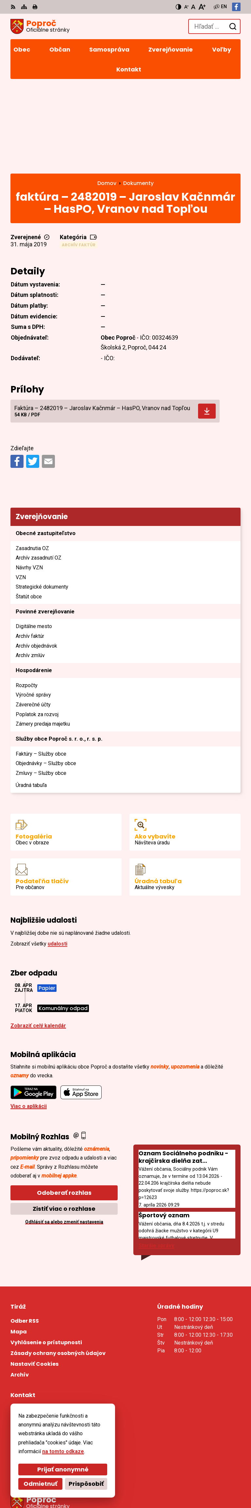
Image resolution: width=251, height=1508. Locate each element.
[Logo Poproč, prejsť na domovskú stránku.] (40, 26)
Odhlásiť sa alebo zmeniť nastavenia (64, 1137)
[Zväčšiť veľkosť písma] (202, 7)
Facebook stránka (32, 1394)
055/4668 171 (26, 1378)
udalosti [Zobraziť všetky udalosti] (57, 859)
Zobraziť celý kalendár (38, 941)
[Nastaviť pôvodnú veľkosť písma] (193, 7)
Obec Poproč (88, 1481)
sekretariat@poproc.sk (39, 1386)
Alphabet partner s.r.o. (99, 1473)
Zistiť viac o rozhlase (64, 1124)
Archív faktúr (78, 160)
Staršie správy (156, 1161)
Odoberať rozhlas (64, 1108)
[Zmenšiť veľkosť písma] (186, 7)
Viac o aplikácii (28, 1022)
